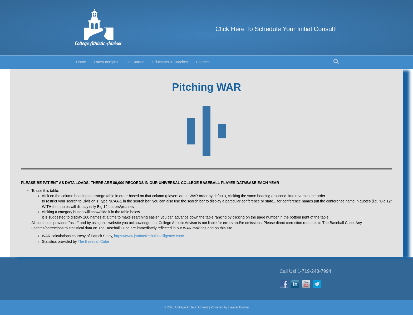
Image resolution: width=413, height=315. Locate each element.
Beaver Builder (238, 307)
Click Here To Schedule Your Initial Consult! (276, 28)
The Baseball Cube (93, 241)
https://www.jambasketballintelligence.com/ (149, 236)
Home (81, 62)
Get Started (135, 62)
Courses (203, 62)
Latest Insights (105, 62)
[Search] (336, 61)
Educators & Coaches (170, 62)
